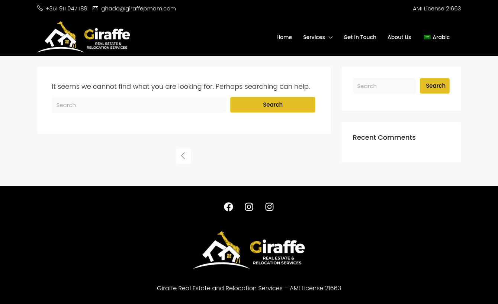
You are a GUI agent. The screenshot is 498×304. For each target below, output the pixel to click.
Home (284, 37)
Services (314, 37)
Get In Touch (360, 37)
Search (273, 105)
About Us (399, 37)
